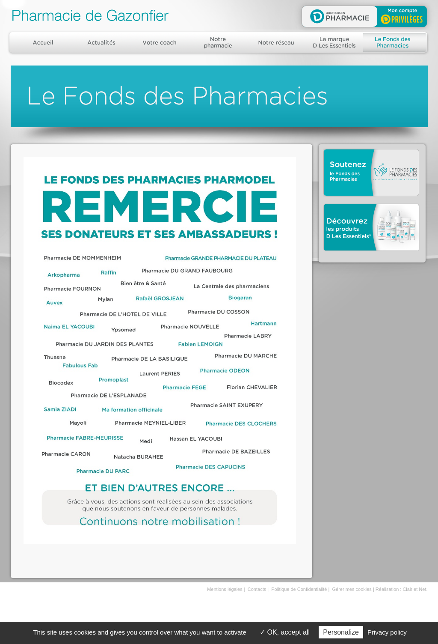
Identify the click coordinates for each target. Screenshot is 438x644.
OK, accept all (285, 632)
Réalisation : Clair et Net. (402, 589)
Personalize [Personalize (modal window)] (341, 632)
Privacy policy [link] (387, 632)
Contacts (257, 589)
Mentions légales (225, 589)
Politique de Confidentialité (299, 589)
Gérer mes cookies (352, 589)
